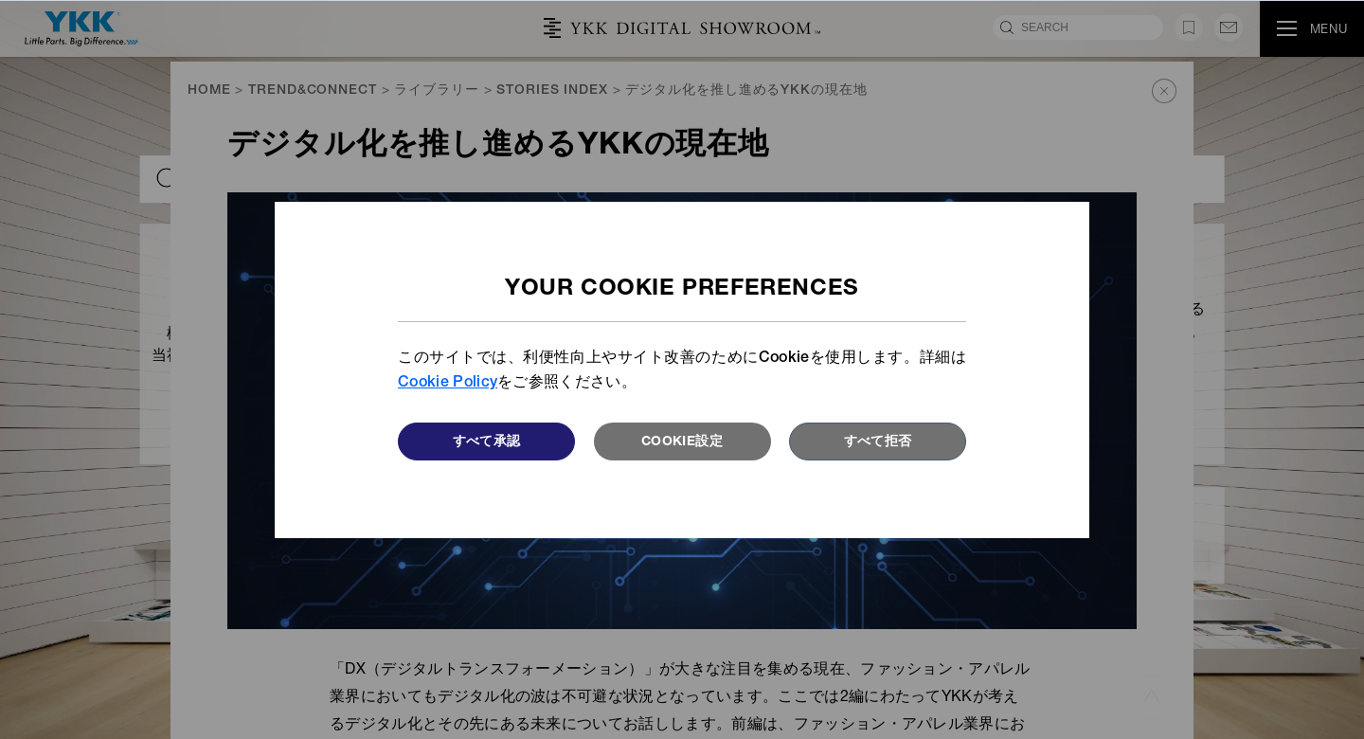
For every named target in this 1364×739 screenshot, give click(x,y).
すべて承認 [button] (487, 442)
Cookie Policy (447, 383)
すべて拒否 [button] (878, 442)
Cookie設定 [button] (682, 442)
